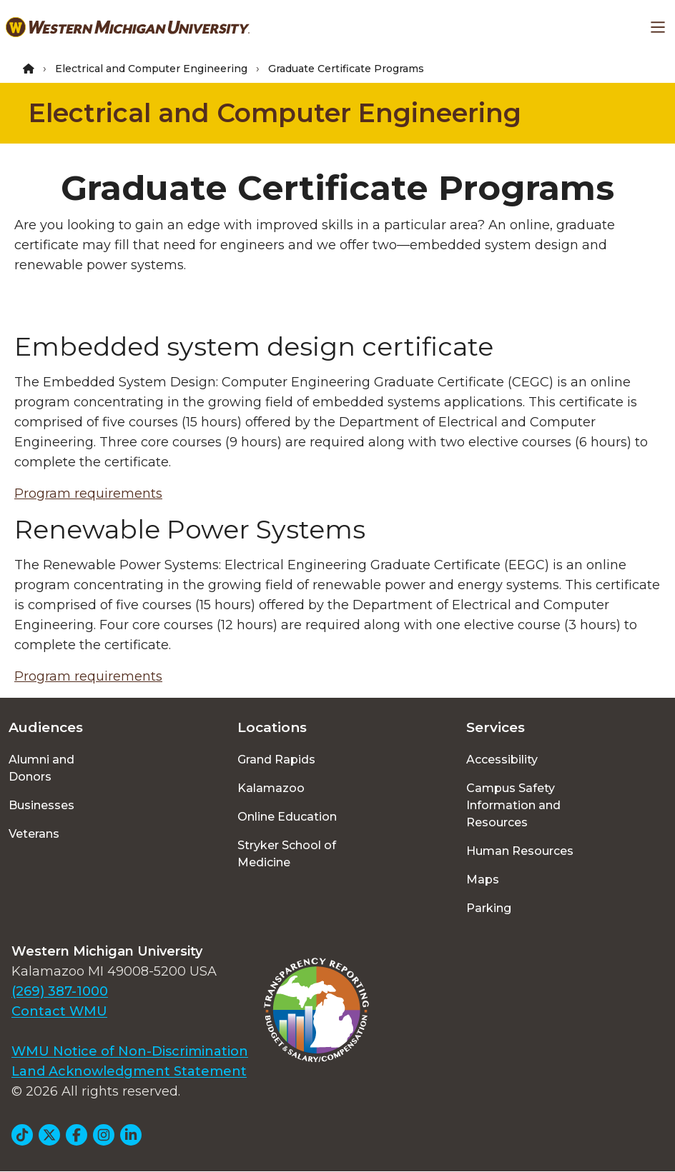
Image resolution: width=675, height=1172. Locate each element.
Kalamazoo (271, 788)
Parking (488, 908)
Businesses (41, 805)
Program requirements (88, 493)
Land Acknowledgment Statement (129, 1071)
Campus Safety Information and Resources (513, 805)
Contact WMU (59, 1011)
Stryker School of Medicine (286, 853)
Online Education (287, 816)
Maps (482, 879)
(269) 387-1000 (59, 991)
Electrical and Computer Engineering (151, 68)
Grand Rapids (276, 759)
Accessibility (502, 759)
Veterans (34, 834)
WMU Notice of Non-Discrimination (129, 1051)
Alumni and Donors (41, 768)
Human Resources (519, 851)
